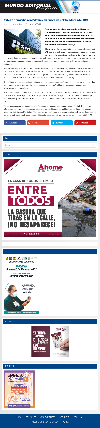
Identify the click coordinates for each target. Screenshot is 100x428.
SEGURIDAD (64, 417)
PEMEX (66, 422)
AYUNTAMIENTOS (47, 417)
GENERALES (37, 24)
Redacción (23, 24)
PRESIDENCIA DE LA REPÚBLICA (44, 422)
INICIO (19, 417)
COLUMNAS (79, 417)
